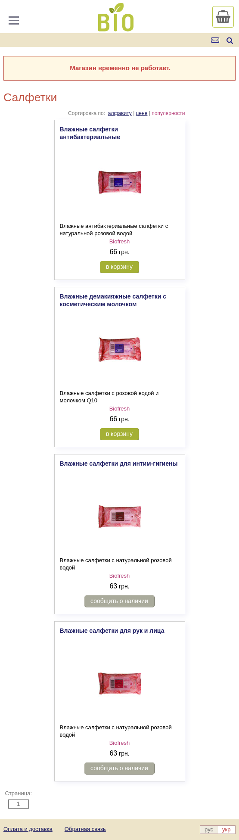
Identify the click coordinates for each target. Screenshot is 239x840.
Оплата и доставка (28, 829)
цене (142, 113)
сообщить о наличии (119, 600)
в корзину (119, 266)
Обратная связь (85, 829)
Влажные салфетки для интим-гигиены (119, 463)
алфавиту (120, 113)
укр (226, 829)
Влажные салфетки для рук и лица (112, 630)
